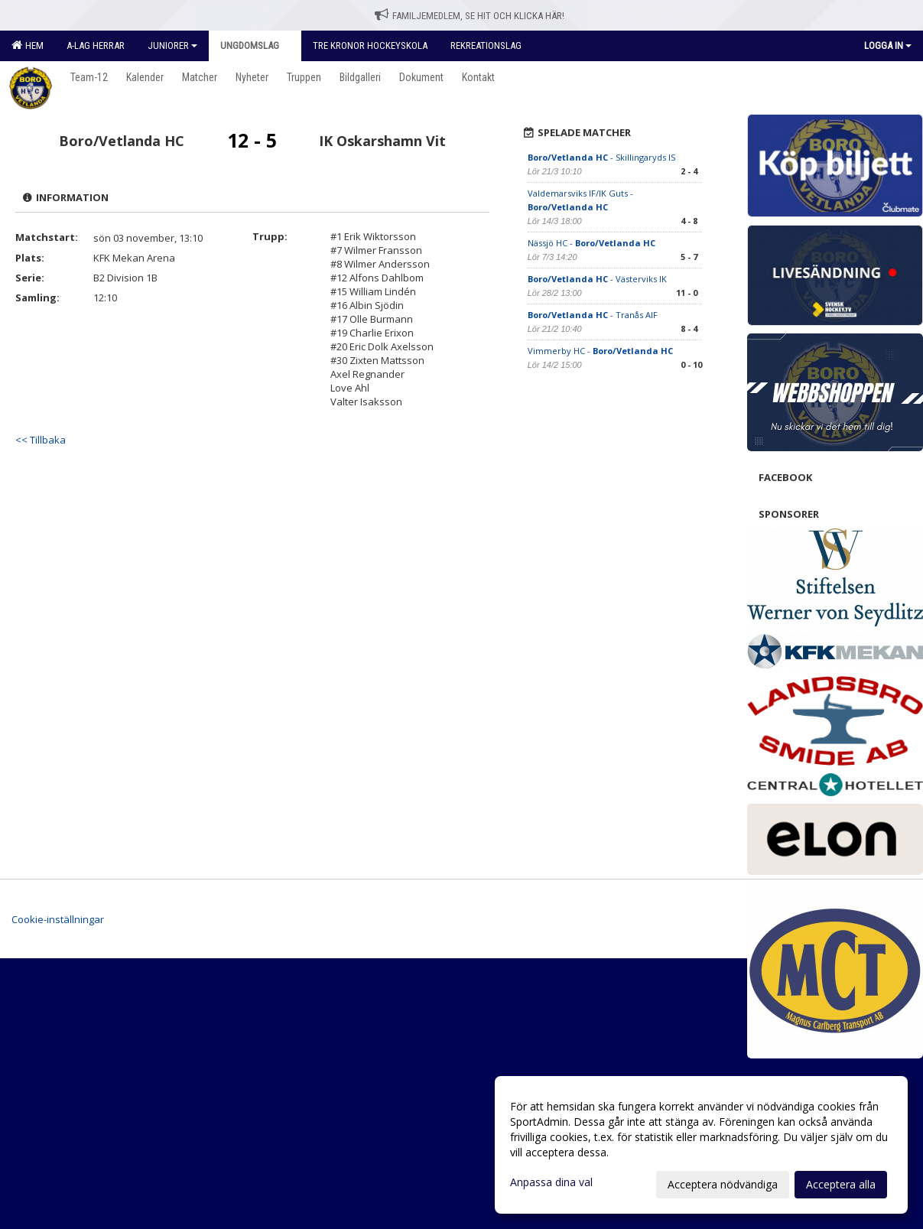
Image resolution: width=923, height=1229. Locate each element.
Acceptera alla (841, 1184)
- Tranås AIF (593, 314)
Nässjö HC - (591, 243)
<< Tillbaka (40, 440)
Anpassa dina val (551, 1182)
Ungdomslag (255, 45)
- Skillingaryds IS (601, 157)
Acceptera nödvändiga (723, 1184)
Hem (27, 45)
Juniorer (172, 45)
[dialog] (701, 1145)
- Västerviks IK (597, 278)
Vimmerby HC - (600, 350)
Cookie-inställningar (57, 919)
